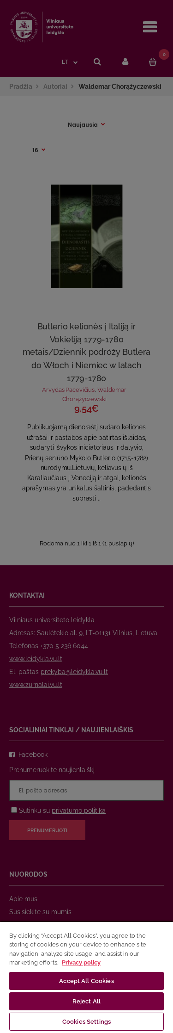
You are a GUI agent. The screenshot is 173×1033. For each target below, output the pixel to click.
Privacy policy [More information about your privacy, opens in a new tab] (81, 962)
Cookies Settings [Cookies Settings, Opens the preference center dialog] (86, 1021)
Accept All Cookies (86, 980)
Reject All (86, 1001)
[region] (86, 977)
